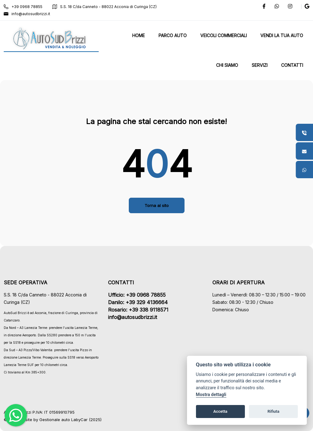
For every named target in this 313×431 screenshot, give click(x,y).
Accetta (220, 411)
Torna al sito (157, 205)
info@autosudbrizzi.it (27, 13)
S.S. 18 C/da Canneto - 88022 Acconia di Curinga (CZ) (104, 6)
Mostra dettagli (211, 394)
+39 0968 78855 (23, 6)
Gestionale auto (54, 419)
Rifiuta (273, 411)
